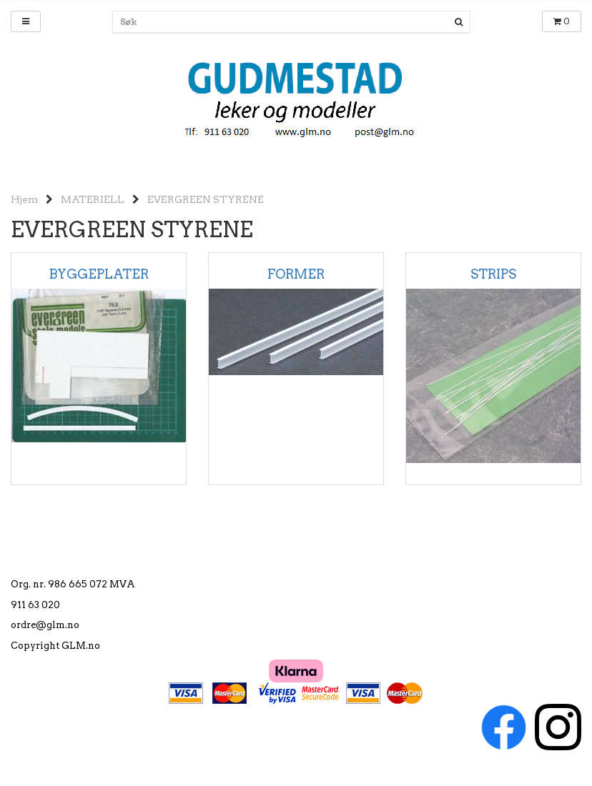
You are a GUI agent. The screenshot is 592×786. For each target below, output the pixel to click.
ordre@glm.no (45, 625)
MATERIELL (92, 199)
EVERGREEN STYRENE (205, 199)
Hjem (24, 199)
